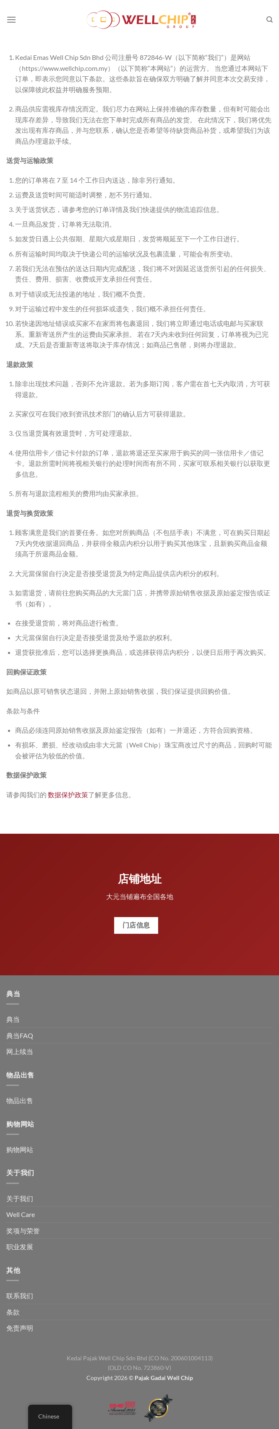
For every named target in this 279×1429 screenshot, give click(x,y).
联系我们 (19, 1296)
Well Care (20, 1214)
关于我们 (19, 1198)
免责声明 (19, 1328)
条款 (13, 1312)
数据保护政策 (68, 794)
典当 (13, 1019)
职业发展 (19, 1247)
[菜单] (11, 19)
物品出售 (19, 1100)
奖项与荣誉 (23, 1231)
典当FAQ (19, 1035)
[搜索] (269, 20)
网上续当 (19, 1051)
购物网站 (19, 1149)
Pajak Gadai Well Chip (164, 1377)
